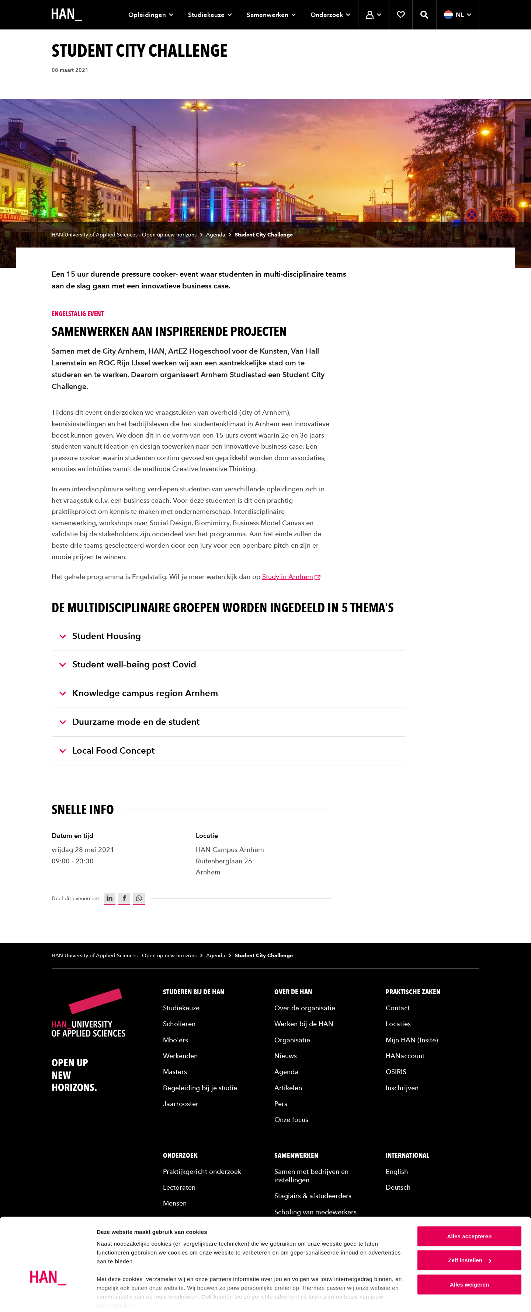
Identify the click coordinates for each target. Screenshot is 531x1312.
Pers (280, 1104)
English (397, 1171)
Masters (175, 1072)
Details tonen (114, 1297)
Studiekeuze (210, 14)
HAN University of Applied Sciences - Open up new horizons (124, 235)
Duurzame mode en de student (129, 721)
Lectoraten (179, 1187)
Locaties (398, 1024)
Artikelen (288, 1088)
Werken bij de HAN (303, 1024)
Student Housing (100, 636)
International (407, 1155)
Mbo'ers (175, 1040)
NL (457, 14)
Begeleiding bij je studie (200, 1088)
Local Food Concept (107, 750)
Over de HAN (293, 992)
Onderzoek (330, 14)
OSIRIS (396, 1072)
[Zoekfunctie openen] (424, 14)
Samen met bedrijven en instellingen (311, 1176)
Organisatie (292, 1040)
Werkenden (180, 1056)
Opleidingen (150, 14)
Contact (398, 1008)
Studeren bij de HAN (193, 992)
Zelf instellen (469, 1233)
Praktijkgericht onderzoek (202, 1171)
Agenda (215, 235)
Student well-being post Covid (127, 664)
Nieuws (285, 1056)
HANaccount (405, 1056)
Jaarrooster (180, 1104)
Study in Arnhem (291, 576)
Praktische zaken (413, 992)
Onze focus (291, 1119)
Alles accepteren (469, 1209)
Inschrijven (402, 1088)
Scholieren (179, 1024)
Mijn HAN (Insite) (412, 1040)
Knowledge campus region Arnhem (138, 693)
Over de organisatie (304, 1008)
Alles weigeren (469, 1257)
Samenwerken (271, 14)
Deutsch (398, 1187)
